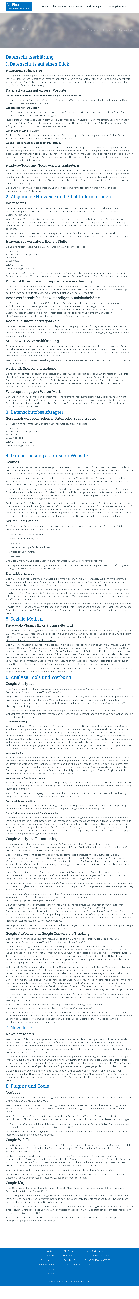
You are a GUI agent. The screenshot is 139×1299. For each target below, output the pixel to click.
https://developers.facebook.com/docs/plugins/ (32, 644)
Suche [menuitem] (51, 1282)
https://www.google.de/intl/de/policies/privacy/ (31, 1234)
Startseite (92, 30)
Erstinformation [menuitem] (46, 1278)
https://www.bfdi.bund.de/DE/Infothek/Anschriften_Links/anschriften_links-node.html (52, 316)
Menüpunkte (107, 30)
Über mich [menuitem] (56, 6)
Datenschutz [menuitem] (48, 1273)
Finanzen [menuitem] (73, 6)
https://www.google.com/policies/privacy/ (67, 1191)
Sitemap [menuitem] (50, 1287)
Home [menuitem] (44, 6)
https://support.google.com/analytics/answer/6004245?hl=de (48, 803)
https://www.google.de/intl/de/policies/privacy (31, 1148)
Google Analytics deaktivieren (22, 795)
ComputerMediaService (77, 1294)
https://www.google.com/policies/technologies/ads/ (49, 935)
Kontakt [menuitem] (50, 1264)
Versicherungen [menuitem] (93, 6)
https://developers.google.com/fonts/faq (94, 1187)
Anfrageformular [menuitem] (116, 6)
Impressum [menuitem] (48, 1269)
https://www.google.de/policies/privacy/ (72, 1018)
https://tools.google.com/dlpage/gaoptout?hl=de (50, 780)
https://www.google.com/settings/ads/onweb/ (31, 907)
